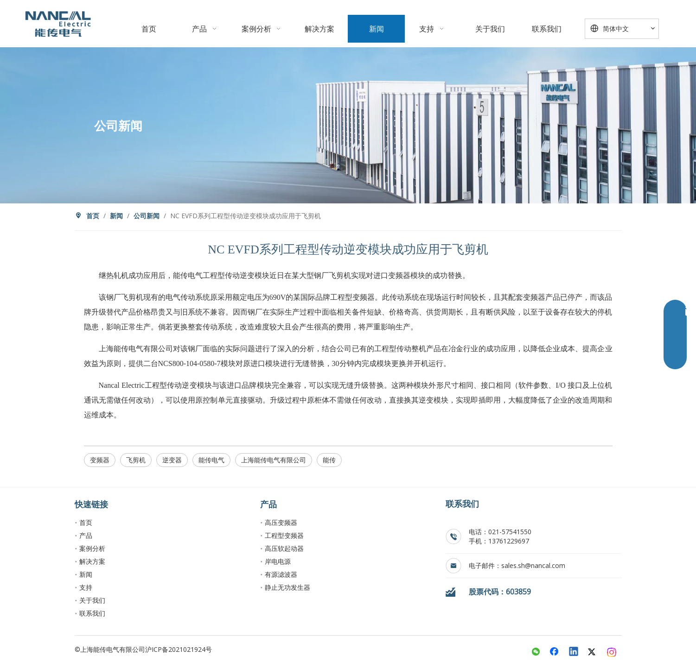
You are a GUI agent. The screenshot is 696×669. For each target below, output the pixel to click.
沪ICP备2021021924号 (178, 649)
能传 (329, 459)
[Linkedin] (574, 652)
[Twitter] (593, 652)
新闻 (85, 574)
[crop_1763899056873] (58, 24)
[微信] (536, 652)
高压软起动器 (284, 548)
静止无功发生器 (287, 587)
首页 (85, 522)
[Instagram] (612, 652)
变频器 (99, 459)
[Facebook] (555, 652)
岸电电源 (278, 561)
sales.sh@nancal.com (533, 565)
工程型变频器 (284, 535)
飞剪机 (136, 459)
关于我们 (92, 600)
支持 (85, 587)
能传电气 (211, 459)
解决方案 (92, 561)
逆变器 (172, 459)
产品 (85, 535)
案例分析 (92, 548)
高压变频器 (281, 522)
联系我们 (92, 613)
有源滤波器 (281, 574)
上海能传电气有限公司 (273, 459)
